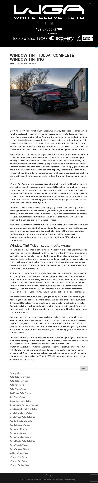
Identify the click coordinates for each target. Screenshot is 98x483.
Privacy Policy (70, 480)
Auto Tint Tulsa (17, 385)
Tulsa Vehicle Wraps (19, 445)
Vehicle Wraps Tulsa (19, 453)
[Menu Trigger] (90, 5)
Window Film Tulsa (18, 457)
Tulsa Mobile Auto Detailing (22, 441)
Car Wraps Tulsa (17, 397)
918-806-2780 (50, 29)
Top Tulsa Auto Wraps (20, 425)
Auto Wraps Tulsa (18, 389)
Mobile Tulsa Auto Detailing (22, 417)
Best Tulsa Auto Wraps (20, 393)
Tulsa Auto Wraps (18, 433)
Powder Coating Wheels (21, 421)
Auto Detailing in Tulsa (20, 377)
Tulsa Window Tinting (19, 449)
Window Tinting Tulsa (19, 465)
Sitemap (60, 480)
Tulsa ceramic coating (20, 437)
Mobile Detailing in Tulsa (21, 413)
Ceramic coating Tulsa (20, 401)
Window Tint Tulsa (28, 64)
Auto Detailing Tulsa (19, 381)
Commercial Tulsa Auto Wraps (24, 405)
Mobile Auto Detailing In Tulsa (23, 409)
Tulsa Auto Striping (18, 429)
